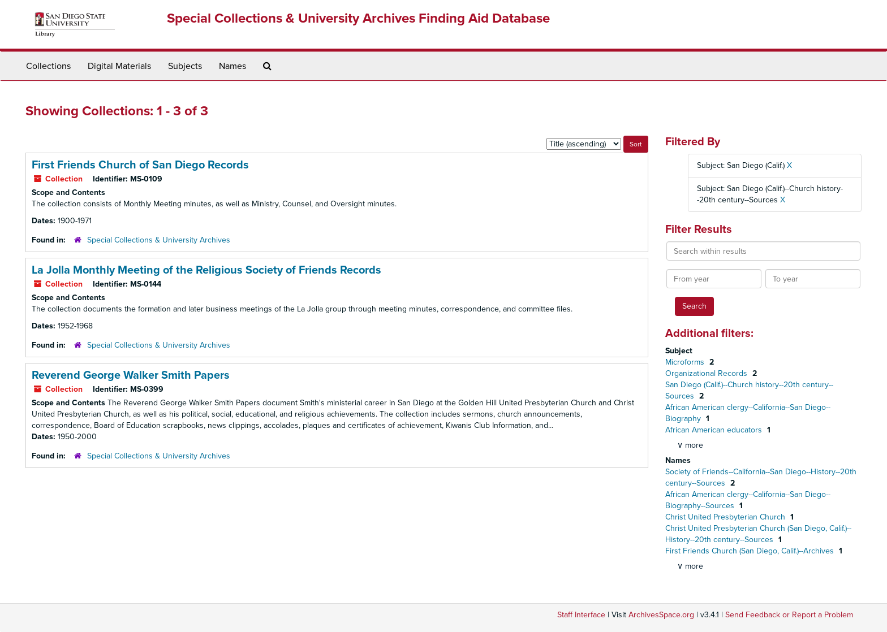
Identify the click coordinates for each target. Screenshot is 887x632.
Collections (48, 66)
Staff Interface (581, 615)
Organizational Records (707, 373)
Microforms (686, 362)
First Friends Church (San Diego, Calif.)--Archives (750, 551)
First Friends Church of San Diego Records (140, 165)
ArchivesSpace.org (661, 615)
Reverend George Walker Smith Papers (131, 375)
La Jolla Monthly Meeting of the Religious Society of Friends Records (206, 270)
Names (232, 66)
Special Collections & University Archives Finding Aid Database (358, 18)
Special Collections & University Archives (158, 240)
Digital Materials (119, 66)
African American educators (714, 430)
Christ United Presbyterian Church (726, 517)
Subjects (185, 66)
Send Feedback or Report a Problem (789, 615)
